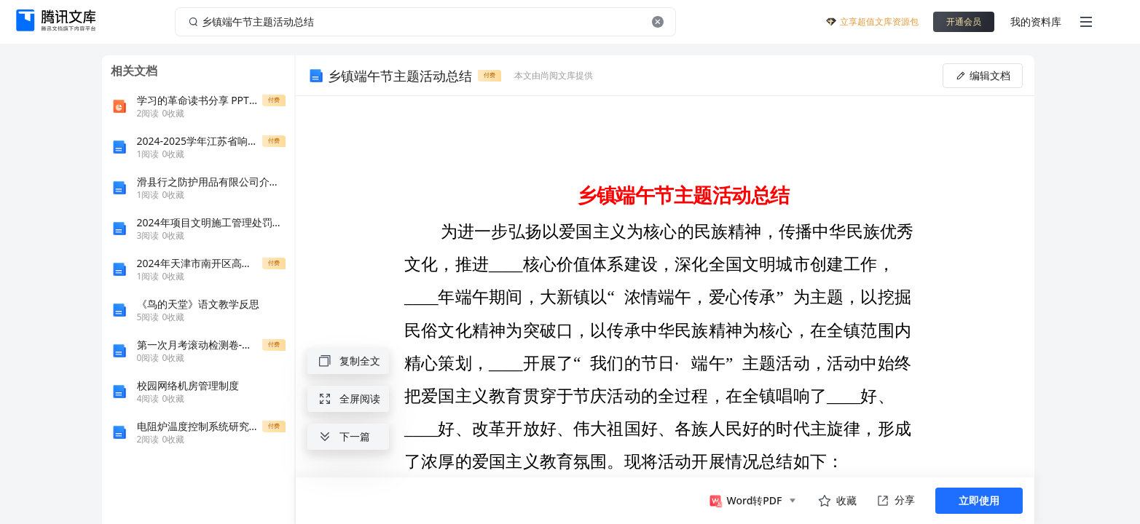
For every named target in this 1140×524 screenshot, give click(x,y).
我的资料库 (1035, 21)
